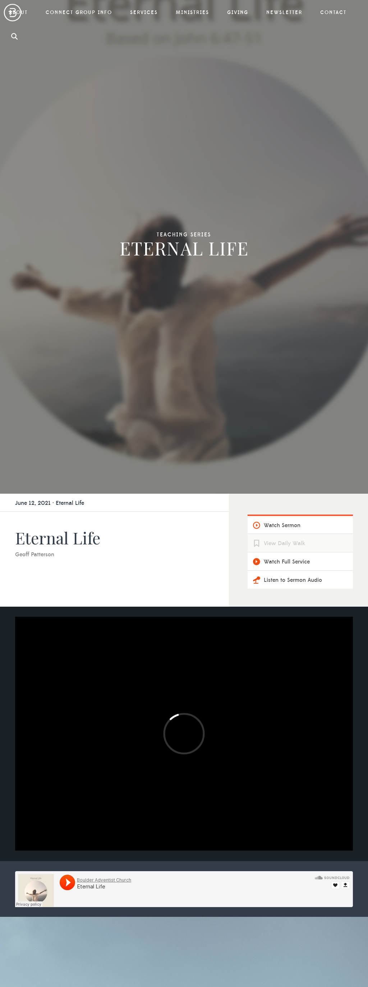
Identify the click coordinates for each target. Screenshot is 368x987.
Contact (202, 898)
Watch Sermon (282, 161)
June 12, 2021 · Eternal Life (49, 139)
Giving (287, 841)
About (111, 802)
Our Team (114, 823)
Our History (117, 858)
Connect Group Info (222, 802)
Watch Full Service (287, 198)
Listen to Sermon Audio (293, 216)
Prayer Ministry (209, 828)
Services (290, 802)
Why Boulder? (120, 812)
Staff (108, 835)
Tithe (282, 862)
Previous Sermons (299, 823)
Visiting (111, 869)
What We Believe (124, 846)
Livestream (290, 812)
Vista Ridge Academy (216, 839)
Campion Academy (213, 862)
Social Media (118, 892)
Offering (287, 851)
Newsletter (207, 881)
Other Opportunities (303, 874)
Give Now (289, 885)
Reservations (118, 904)
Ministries (206, 818)
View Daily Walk (284, 179)
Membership (118, 881)
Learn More (184, 676)
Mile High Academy (214, 851)
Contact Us (44, 945)
